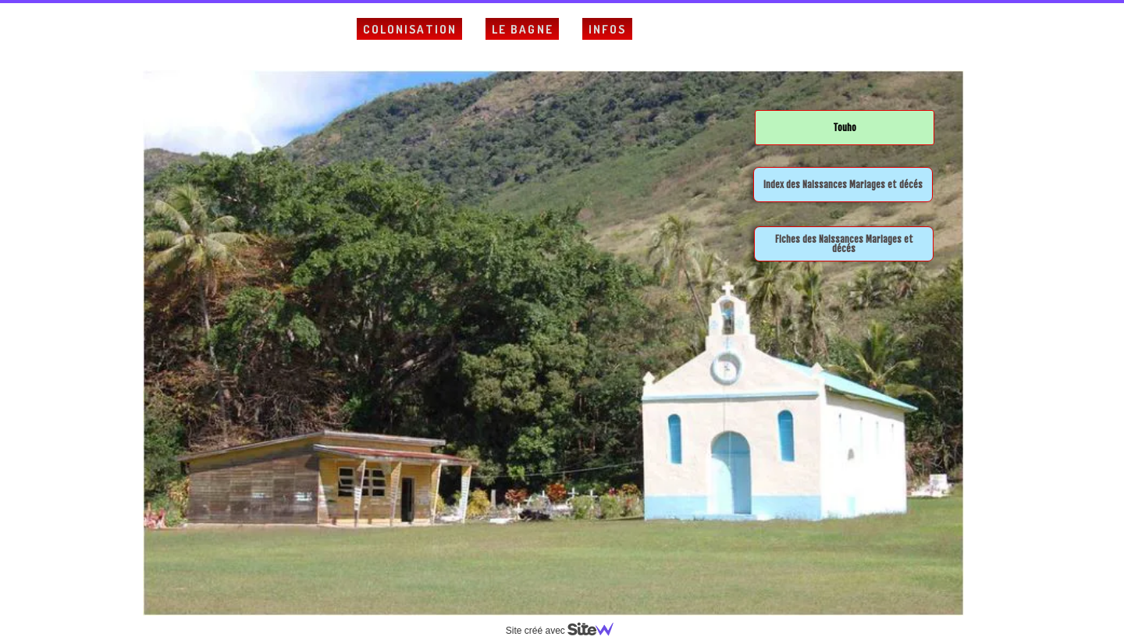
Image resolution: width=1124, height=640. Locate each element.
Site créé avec (566, 630)
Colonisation (410, 29)
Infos (608, 29)
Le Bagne (522, 29)
